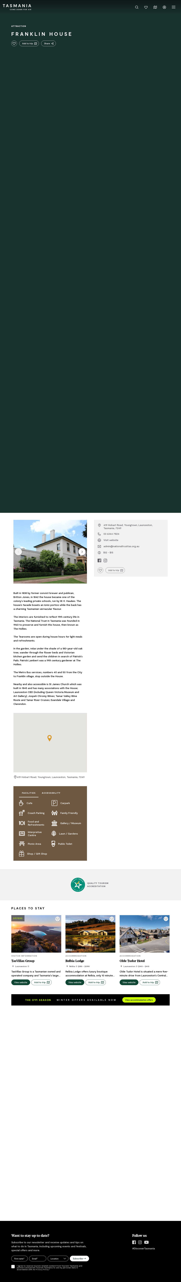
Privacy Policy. (42, 1270)
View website (20, 982)
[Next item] (82, 551)
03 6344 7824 (111, 533)
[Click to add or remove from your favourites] (14, 43)
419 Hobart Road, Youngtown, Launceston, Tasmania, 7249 (51, 777)
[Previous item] (18, 551)
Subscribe (79, 1258)
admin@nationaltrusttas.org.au (121, 546)
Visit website (111, 540)
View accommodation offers (139, 1000)
